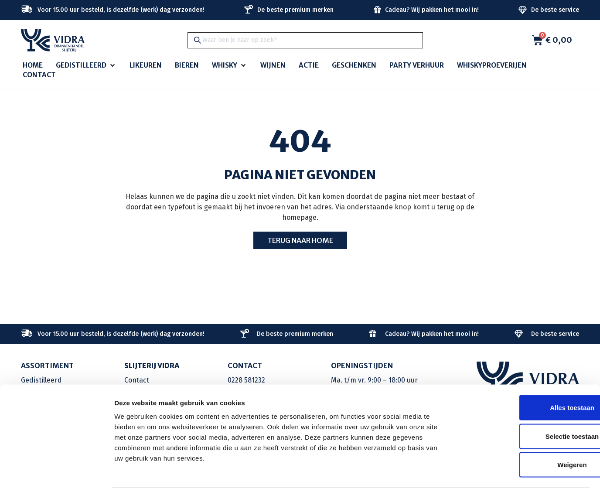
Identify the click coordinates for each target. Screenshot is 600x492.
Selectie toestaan (527, 406)
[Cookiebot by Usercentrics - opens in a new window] (56, 475)
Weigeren (527, 434)
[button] (86, 66)
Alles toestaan (527, 377)
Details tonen (471, 474)
